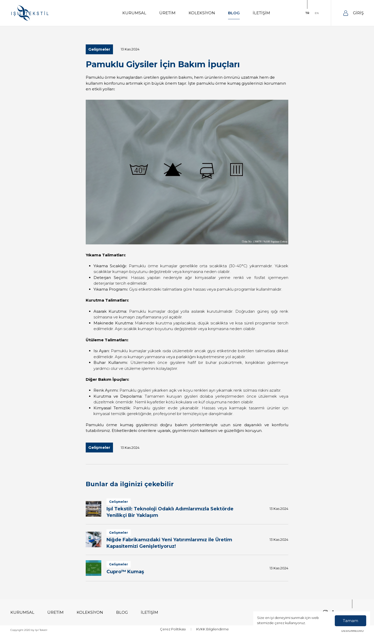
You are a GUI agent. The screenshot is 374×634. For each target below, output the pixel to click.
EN (317, 13)
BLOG (234, 12)
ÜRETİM (167, 12)
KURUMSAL (134, 12)
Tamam (350, 620)
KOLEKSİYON (202, 12)
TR (307, 13)
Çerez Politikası (173, 629)
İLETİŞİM (261, 12)
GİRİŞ (353, 13)
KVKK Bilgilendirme (212, 629)
